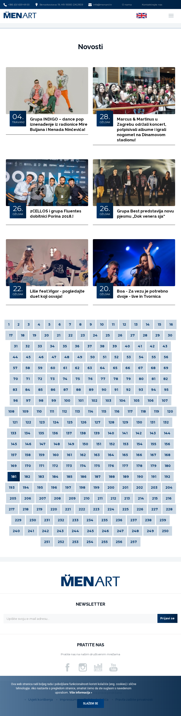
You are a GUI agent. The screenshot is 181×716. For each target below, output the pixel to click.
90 (104, 390)
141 (125, 433)
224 (110, 509)
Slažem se (90, 703)
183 (41, 476)
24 (95, 335)
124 (56, 422)
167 (153, 455)
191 (153, 476)
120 (170, 411)
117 (130, 411)
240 (16, 531)
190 (140, 476)
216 (169, 498)
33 (40, 346)
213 (127, 498)
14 (148, 324)
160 (56, 455)
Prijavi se (167, 618)
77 (103, 379)
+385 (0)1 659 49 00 (16, 4)
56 (166, 357)
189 (126, 476)
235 (104, 520)
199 (96, 487)
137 (69, 433)
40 (127, 346)
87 (65, 390)
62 (77, 368)
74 (65, 379)
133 (13, 433)
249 (150, 531)
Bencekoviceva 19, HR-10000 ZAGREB (59, 4)
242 (45, 531)
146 (28, 444)
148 (56, 444)
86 (53, 390)
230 (32, 520)
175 (97, 466)
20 (46, 335)
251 (47, 542)
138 (83, 433)
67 (140, 368)
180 (168, 466)
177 (125, 466)
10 (102, 324)
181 (13, 476)
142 (139, 433)
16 (171, 324)
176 (111, 466)
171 (41, 466)
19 (34, 335)
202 (139, 487)
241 (31, 531)
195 (40, 487)
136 (55, 433)
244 (75, 531)
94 (153, 390)
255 (104, 542)
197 (68, 487)
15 (159, 324)
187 (98, 476)
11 (113, 324)
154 (139, 444)
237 (133, 520)
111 (52, 411)
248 (135, 531)
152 (112, 444)
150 (85, 444)
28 (145, 335)
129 (125, 422)
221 (68, 509)
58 (27, 368)
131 (152, 422)
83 (15, 390)
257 (133, 542)
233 (75, 520)
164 (111, 455)
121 (14, 422)
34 (52, 346)
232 (61, 520)
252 (61, 542)
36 (77, 346)
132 (166, 422)
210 (87, 498)
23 (83, 335)
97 (28, 400)
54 (141, 357)
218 (26, 509)
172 (55, 466)
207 (42, 498)
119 (156, 411)
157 (14, 455)
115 (103, 411)
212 (113, 498)
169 (14, 466)
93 (141, 390)
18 (23, 335)
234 (89, 520)
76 (90, 379)
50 (92, 357)
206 (27, 498)
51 (104, 357)
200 (110, 487)
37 (89, 346)
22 (70, 335)
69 (166, 368)
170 (28, 466)
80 (141, 379)
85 (40, 390)
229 (18, 520)
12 (124, 324)
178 (139, 466)
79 (128, 379)
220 (53, 509)
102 (94, 400)
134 (27, 433)
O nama (127, 4)
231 (47, 520)
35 (65, 346)
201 (125, 487)
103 (108, 400)
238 (148, 520)
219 (39, 509)
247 (120, 531)
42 (152, 346)
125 (70, 422)
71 (28, 379)
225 (125, 509)
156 (167, 444)
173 (69, 466)
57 (15, 368)
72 (40, 379)
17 (11, 335)
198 (82, 487)
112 (64, 411)
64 (102, 368)
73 (52, 379)
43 (165, 346)
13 (136, 324)
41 (140, 346)
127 (97, 422)
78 (115, 379)
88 (78, 390)
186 (83, 476)
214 (141, 498)
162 (83, 455)
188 (112, 476)
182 (27, 476)
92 (128, 390)
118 (143, 411)
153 (125, 444)
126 (83, 422)
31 (15, 346)
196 (54, 487)
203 (154, 487)
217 (12, 509)
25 (108, 335)
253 (75, 542)
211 (100, 498)
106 (151, 400)
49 (79, 357)
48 (66, 357)
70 (15, 379)
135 (41, 433)
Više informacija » (80, 692)
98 (41, 400)
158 (28, 455)
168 (167, 455)
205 (13, 498)
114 (90, 411)
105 (137, 400)
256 (119, 542)
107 (165, 400)
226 (140, 509)
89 (91, 390)
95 (166, 390)
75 (77, 379)
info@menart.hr (100, 4)
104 (122, 400)
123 (42, 422)
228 (169, 509)
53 (129, 357)
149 (71, 444)
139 (97, 433)
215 (155, 498)
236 (119, 520)
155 (153, 444)
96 (15, 400)
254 (89, 542)
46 (41, 357)
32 (27, 346)
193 (12, 487)
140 (111, 433)
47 (54, 357)
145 (14, 444)
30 (170, 335)
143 (153, 433)
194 (26, 487)
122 (28, 422)
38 (102, 346)
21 (58, 335)
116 (116, 411)
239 (163, 520)
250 (165, 531)
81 (153, 379)
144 (167, 433)
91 (116, 390)
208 (57, 498)
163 (97, 455)
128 (111, 422)
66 (127, 368)
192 (167, 476)
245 (90, 531)
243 (60, 531)
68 (153, 368)
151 (98, 444)
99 (53, 400)
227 (154, 509)
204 (169, 487)
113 (77, 411)
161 (69, 455)
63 (89, 368)
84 (27, 390)
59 (40, 368)
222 (82, 509)
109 (25, 411)
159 (42, 455)
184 (55, 476)
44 (15, 357)
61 (65, 368)
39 (114, 346)
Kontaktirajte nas (152, 4)
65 (115, 368)
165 (125, 455)
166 (139, 455)
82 (165, 379)
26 (120, 335)
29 (157, 335)
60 (52, 368)
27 (132, 335)
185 (69, 476)
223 (96, 509)
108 (11, 411)
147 (42, 444)
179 (153, 466)
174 (83, 466)
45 (28, 357)
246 (105, 531)
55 (154, 357)
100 (67, 400)
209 (72, 498)
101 (80, 400)
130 (139, 422)
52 (116, 357)
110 (39, 411)
